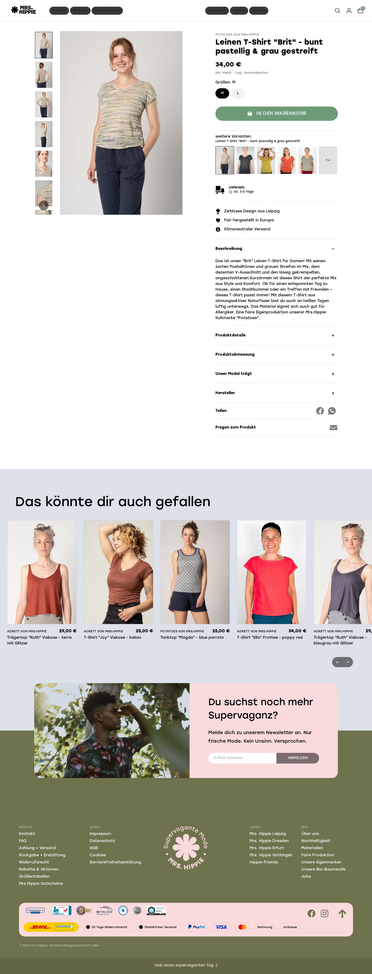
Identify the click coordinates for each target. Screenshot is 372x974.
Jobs (306, 877)
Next (44, 205)
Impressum (100, 834)
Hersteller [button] (225, 393)
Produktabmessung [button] (235, 355)
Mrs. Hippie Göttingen (271, 855)
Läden (239, 11)
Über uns (217, 11)
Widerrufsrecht (34, 862)
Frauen (59, 11)
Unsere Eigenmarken (321, 862)
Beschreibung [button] (228, 249)
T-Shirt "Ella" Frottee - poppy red (270, 638)
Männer (80, 11)
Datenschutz (102, 841)
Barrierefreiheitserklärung (115, 862)
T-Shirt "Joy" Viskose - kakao (112, 638)
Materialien (312, 848)
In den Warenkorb (276, 114)
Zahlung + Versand (37, 848)
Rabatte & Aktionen (38, 869)
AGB (94, 848)
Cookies (98, 855)
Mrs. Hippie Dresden (269, 841)
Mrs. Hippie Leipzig (268, 834)
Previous (337, 662)
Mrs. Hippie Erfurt (267, 848)
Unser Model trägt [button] (233, 374)
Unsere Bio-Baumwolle (323, 869)
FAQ (23, 841)
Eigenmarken (107, 11)
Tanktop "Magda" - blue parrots (192, 638)
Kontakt (27, 834)
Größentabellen (34, 877)
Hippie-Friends (264, 862)
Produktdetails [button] (230, 335)
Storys (258, 11)
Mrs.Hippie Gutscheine (41, 884)
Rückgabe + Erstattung (42, 855)
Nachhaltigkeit (315, 841)
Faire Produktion (317, 855)
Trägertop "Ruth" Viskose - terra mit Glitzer (39, 640)
